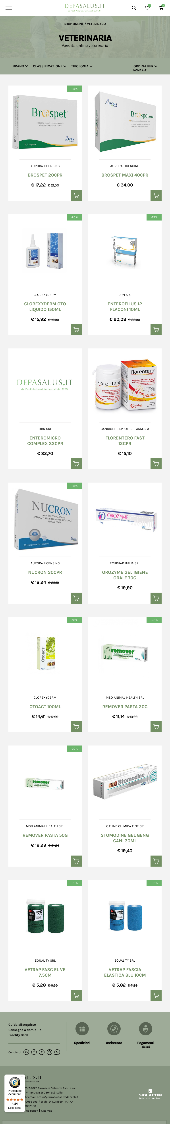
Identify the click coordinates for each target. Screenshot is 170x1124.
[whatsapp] (57, 1052)
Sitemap (46, 1110)
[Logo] (85, 6)
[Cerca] (134, 8)
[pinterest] (49, 1052)
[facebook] (34, 1052)
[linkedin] (26, 1052)
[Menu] (8, 8)
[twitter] (41, 1052)
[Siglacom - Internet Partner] (150, 1098)
